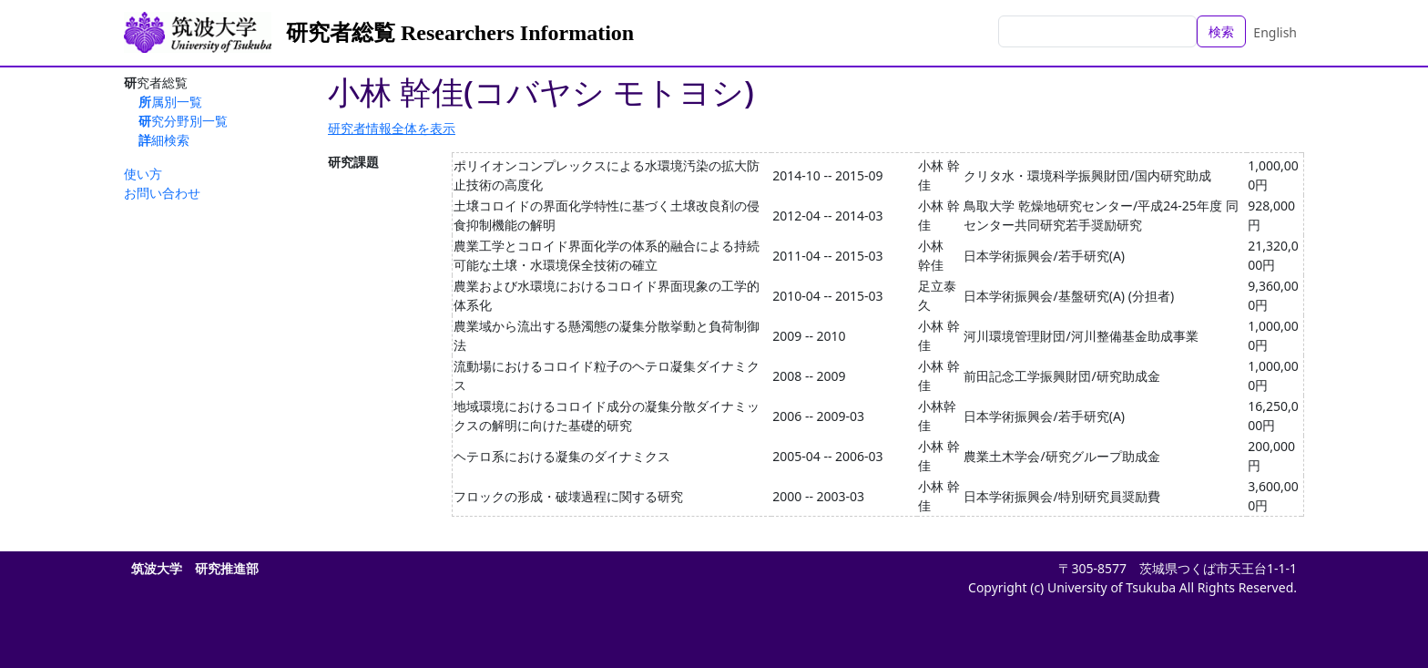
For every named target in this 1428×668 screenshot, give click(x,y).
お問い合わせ (162, 192)
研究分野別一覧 (183, 120)
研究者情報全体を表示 (391, 128)
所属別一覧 (170, 101)
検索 (1221, 31)
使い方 (143, 173)
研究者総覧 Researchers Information (460, 33)
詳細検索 (163, 140)
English (1275, 32)
